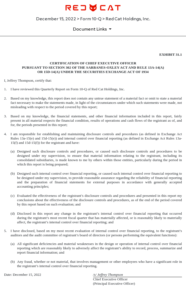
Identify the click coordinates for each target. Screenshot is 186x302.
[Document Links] (93, 29)
